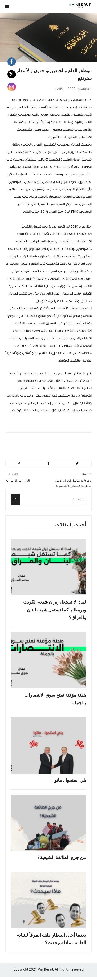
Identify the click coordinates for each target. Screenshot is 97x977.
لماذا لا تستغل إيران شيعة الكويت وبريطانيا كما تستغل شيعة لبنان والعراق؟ (54, 609)
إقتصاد (58, 89)
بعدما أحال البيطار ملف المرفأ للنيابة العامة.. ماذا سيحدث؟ (51, 938)
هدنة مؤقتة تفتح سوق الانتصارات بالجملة (55, 699)
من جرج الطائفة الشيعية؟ (61, 857)
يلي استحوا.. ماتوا (69, 780)
